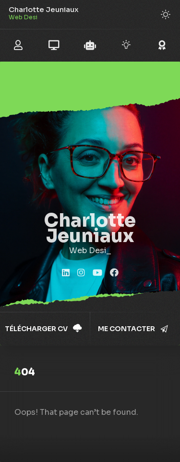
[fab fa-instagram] (81, 273)
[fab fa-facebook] (114, 273)
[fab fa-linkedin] (66, 273)
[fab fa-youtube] (97, 273)
